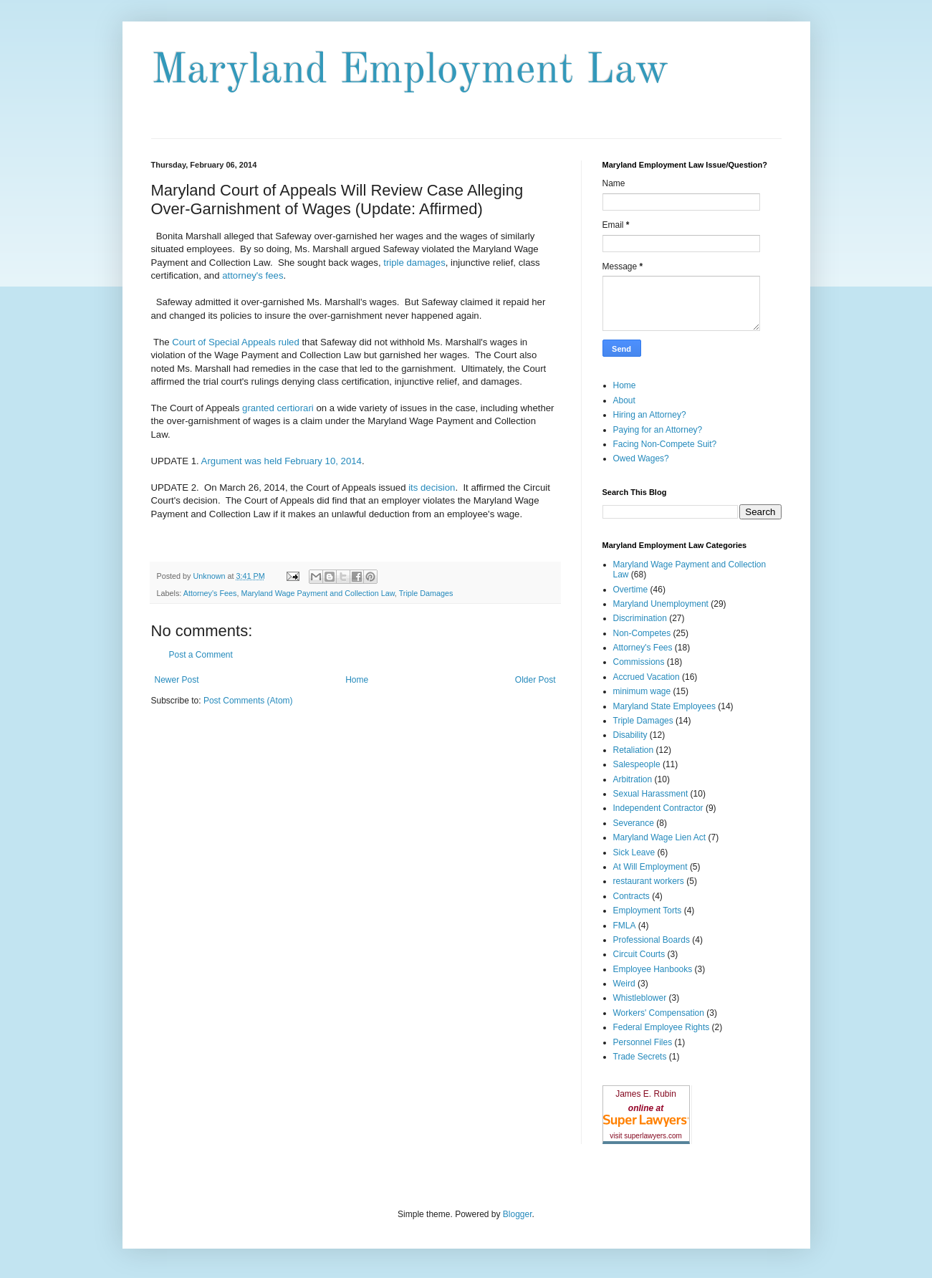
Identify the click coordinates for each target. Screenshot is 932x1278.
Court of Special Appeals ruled (235, 342)
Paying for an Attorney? (658, 430)
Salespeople (636, 764)
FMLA (624, 926)
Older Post (535, 680)
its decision (431, 487)
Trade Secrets (640, 1057)
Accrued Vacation (646, 677)
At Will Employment (650, 867)
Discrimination (640, 618)
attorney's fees (252, 275)
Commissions (639, 662)
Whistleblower (640, 998)
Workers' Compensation (658, 1013)
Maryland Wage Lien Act (659, 837)
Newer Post (177, 680)
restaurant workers (648, 881)
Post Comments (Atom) (248, 701)
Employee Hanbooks (653, 969)
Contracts (631, 896)
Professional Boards (651, 940)
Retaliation (633, 750)
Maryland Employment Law (410, 70)
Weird (624, 984)
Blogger (517, 1214)
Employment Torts (647, 910)
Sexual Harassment (650, 794)
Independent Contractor (658, 808)
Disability (630, 735)
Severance (633, 823)
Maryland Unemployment (660, 604)
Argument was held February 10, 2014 (281, 461)
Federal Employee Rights (661, 1027)
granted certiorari (278, 408)
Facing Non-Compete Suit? (665, 444)
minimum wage (642, 691)
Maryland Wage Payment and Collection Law (317, 593)
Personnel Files (643, 1042)
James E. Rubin (645, 1094)
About (624, 400)
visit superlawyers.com (646, 1136)
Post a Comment (201, 655)
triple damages (414, 262)
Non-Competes (642, 633)
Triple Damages (426, 593)
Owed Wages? (641, 458)
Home (356, 680)
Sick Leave (634, 852)
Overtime (630, 590)
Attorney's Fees (210, 593)
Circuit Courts (639, 954)
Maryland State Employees (664, 706)
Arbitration (633, 779)
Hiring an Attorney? (649, 415)
